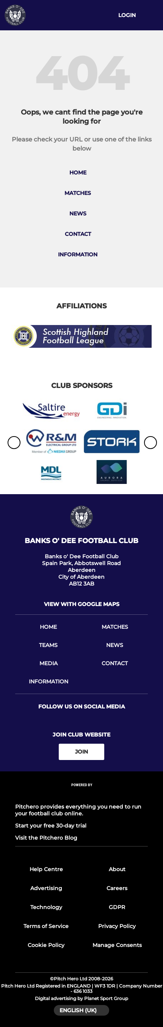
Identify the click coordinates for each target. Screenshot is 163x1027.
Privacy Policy (117, 926)
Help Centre (46, 869)
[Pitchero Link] (81, 794)
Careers (117, 888)
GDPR (117, 907)
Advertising (46, 888)
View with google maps (81, 604)
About (117, 869)
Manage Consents (117, 945)
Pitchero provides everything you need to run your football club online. (78, 810)
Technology (46, 907)
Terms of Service (46, 926)
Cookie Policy (46, 945)
